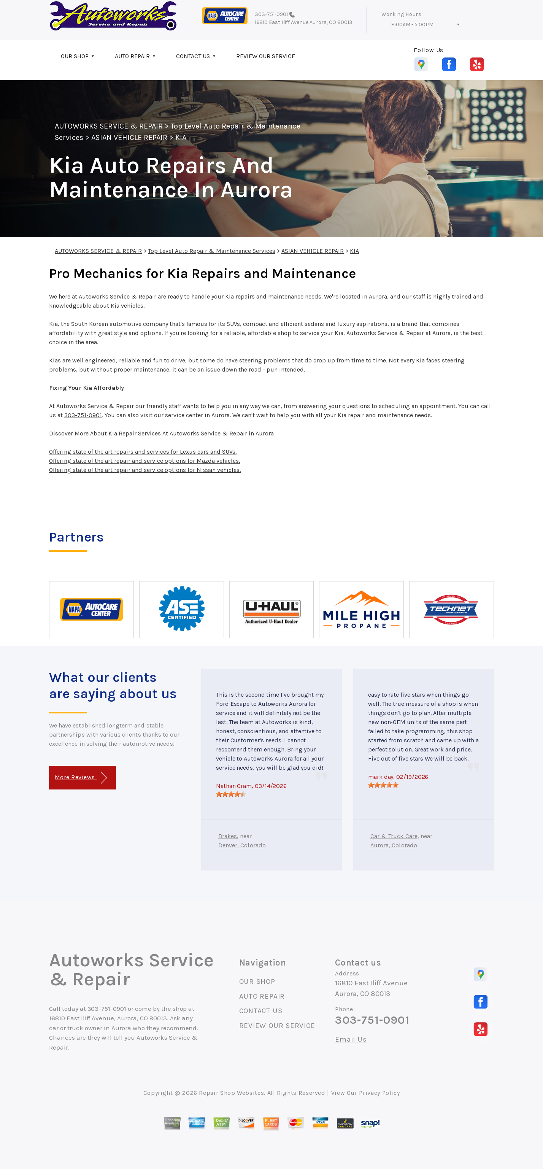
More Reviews (81, 778)
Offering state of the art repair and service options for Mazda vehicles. (144, 460)
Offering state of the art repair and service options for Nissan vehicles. (145, 469)
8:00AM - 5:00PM (412, 24)
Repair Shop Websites (231, 1092)
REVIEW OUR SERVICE (265, 56)
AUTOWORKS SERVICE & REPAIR (109, 126)
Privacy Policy (379, 1092)
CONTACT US (193, 56)
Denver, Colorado (242, 845)
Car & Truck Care (394, 836)
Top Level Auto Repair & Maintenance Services (211, 250)
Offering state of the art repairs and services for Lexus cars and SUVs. (143, 451)
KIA (180, 137)
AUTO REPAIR (132, 56)
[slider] (231, 794)
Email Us (351, 1039)
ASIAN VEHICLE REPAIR (129, 137)
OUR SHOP (75, 56)
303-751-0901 (271, 14)
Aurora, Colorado (393, 845)
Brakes (227, 836)
